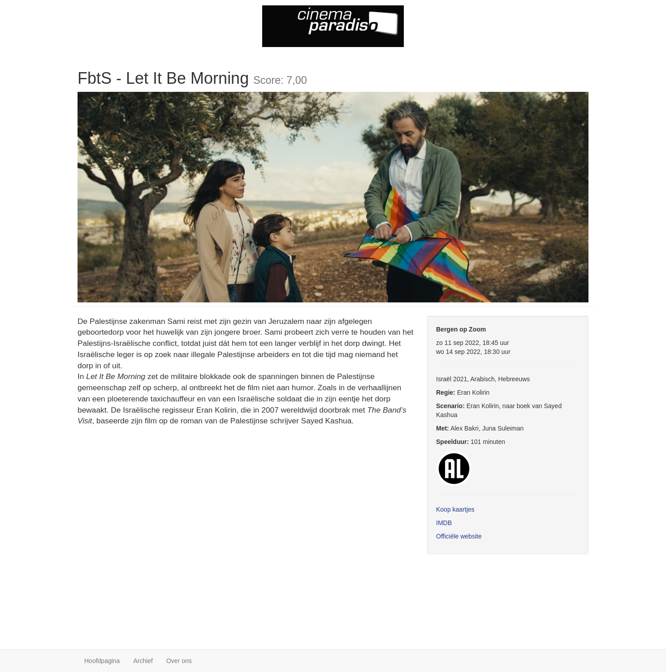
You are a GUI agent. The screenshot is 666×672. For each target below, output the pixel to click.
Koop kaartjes (455, 509)
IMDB (444, 522)
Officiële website (459, 536)
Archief (143, 660)
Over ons (179, 660)
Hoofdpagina (102, 660)
